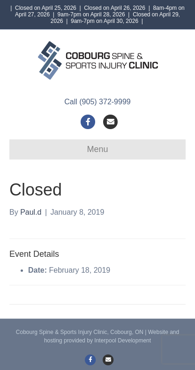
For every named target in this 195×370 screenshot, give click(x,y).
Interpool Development (122, 340)
